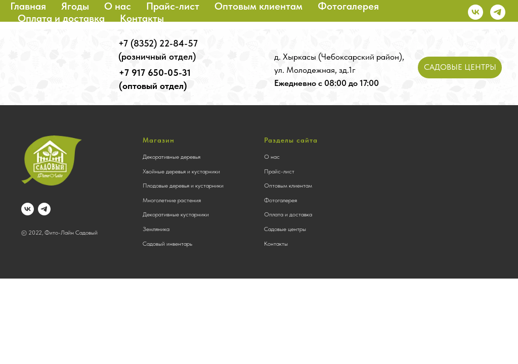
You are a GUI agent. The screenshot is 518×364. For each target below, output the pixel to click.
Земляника (156, 229)
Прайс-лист (172, 6)
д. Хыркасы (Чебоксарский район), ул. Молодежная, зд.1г (339, 70)
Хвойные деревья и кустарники (181, 171)
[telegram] (497, 12)
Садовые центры (285, 229)
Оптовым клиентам (258, 6)
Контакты (142, 18)
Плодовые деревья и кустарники (183, 185)
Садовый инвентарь (167, 243)
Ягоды (75, 6)
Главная (28, 6)
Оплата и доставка (61, 18)
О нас (117, 6)
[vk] (475, 12)
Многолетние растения (172, 200)
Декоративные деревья (171, 156)
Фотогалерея (348, 6)
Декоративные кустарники (176, 214)
